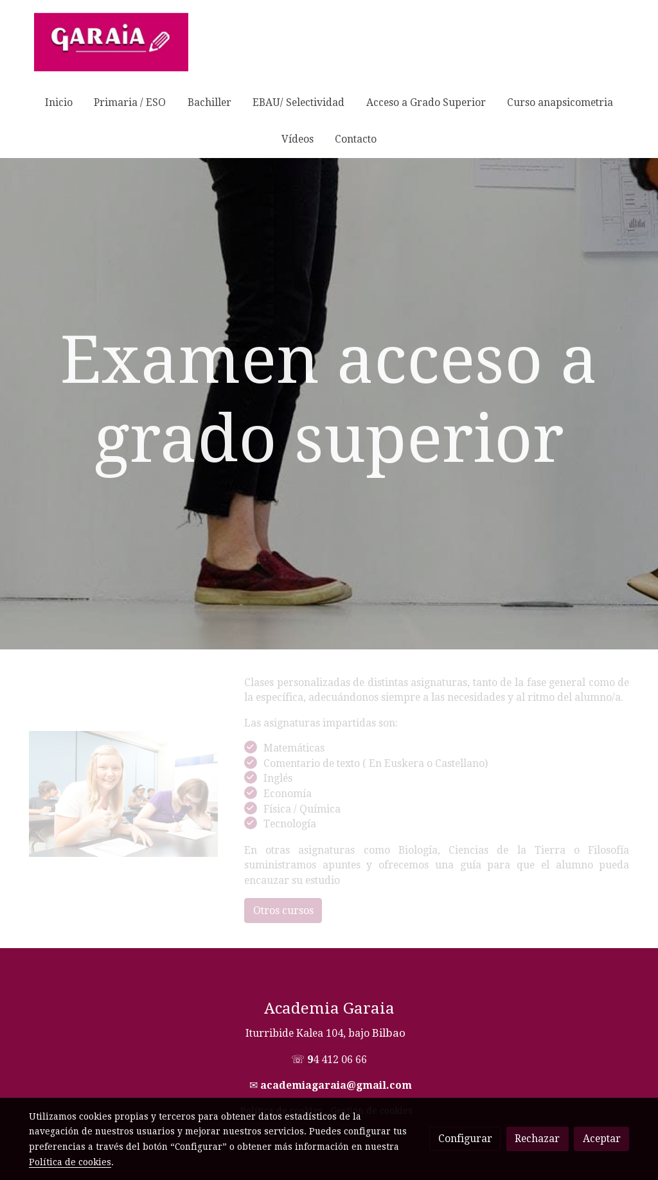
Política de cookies (70, 1162)
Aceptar (602, 1138)
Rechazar (537, 1138)
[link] (111, 42)
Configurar (465, 1138)
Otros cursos (283, 910)
